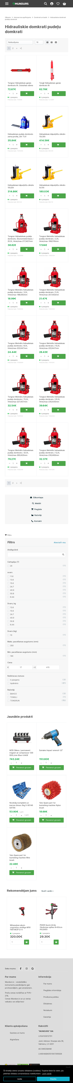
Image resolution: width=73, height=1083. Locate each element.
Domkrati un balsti (40, 17)
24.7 (12, 586)
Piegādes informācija (52, 990)
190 (11, 656)
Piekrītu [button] (53, 1079)
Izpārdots (14, 683)
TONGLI (13, 697)
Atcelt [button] (68, 1067)
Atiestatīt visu (60, 542)
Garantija (47, 1017)
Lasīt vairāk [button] (46, 1074)
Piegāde (36, 509)
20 (11, 566)
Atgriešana (14, 1039)
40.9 (12, 590)
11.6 (11, 576)
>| (21, 48)
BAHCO (13, 694)
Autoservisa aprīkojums (22, 17)
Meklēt (36, 503)
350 (12, 645)
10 (11, 635)
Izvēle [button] (19, 1079)
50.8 (12, 593)
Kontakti (36, 521)
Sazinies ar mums (17, 1033)
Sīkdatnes (47, 1003)
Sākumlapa (36, 497)
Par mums (47, 984)
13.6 (12, 580)
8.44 (12, 597)
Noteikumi (47, 1010)
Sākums (8, 17)
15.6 (12, 583)
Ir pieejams (14, 680)
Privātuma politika (50, 997)
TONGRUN (14, 700)
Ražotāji (36, 515)
